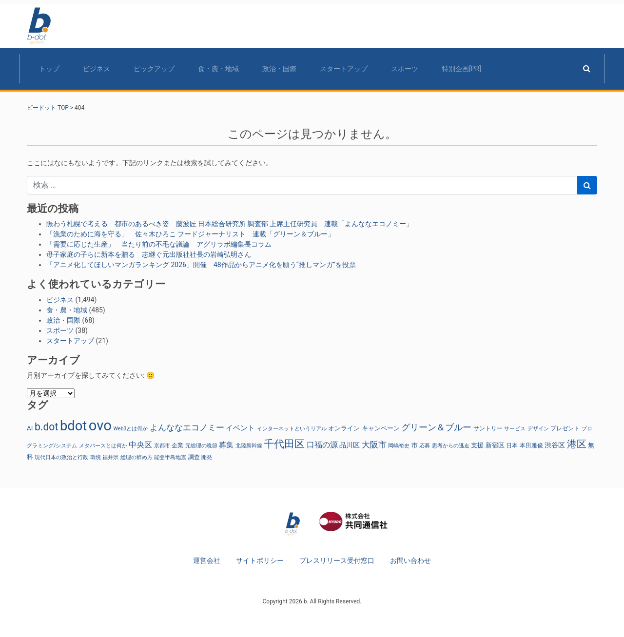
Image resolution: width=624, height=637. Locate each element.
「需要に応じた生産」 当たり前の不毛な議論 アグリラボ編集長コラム (159, 244)
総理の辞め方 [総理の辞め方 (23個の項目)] (136, 457)
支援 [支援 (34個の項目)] (477, 445)
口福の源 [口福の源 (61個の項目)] (322, 444)
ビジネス (96, 69)
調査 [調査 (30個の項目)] (194, 457)
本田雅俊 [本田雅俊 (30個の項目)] (531, 445)
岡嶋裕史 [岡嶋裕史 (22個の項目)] (399, 446)
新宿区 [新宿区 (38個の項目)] (495, 445)
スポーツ (404, 69)
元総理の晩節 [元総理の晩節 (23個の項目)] (201, 446)
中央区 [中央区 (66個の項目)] (140, 444)
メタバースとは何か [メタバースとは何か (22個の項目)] (103, 446)
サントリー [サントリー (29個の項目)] (488, 428)
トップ (49, 69)
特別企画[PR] (461, 69)
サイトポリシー (260, 560)
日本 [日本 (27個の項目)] (512, 445)
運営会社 (206, 560)
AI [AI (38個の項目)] (30, 428)
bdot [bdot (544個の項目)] (73, 426)
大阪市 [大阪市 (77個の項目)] (374, 444)
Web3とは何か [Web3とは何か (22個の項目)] (130, 428)
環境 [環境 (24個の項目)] (95, 457)
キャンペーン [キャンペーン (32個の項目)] (381, 428)
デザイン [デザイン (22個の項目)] (538, 428)
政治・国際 (279, 69)
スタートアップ (344, 69)
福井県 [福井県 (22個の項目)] (110, 457)
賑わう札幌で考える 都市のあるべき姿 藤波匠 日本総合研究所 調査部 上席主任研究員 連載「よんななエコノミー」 (229, 224)
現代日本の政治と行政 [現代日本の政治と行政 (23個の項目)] (61, 457)
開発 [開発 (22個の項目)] (206, 457)
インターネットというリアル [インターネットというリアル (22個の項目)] (292, 428)
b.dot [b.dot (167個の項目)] (46, 427)
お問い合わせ (410, 560)
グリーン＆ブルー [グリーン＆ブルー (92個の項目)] (436, 427)
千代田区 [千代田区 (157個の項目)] (284, 444)
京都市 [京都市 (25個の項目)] (162, 446)
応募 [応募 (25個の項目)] (424, 446)
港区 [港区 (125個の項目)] (576, 444)
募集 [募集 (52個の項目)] (226, 445)
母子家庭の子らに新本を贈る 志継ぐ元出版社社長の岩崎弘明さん (148, 254)
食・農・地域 (218, 69)
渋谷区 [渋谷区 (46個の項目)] (555, 445)
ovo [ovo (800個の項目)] (100, 425)
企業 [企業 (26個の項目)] (177, 445)
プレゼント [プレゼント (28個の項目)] (565, 428)
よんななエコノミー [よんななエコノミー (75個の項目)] (187, 427)
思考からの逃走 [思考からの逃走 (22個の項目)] (450, 446)
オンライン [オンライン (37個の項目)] (344, 428)
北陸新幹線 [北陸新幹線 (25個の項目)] (248, 446)
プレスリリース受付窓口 (336, 560)
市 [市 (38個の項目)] (414, 445)
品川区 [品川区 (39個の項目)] (349, 445)
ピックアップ (154, 69)
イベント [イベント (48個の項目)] (240, 428)
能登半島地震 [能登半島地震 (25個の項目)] (170, 457)
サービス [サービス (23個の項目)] (515, 428)
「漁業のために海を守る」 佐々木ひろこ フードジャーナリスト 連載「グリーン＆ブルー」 (190, 234)
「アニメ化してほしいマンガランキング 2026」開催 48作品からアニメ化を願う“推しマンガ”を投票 (201, 265)
